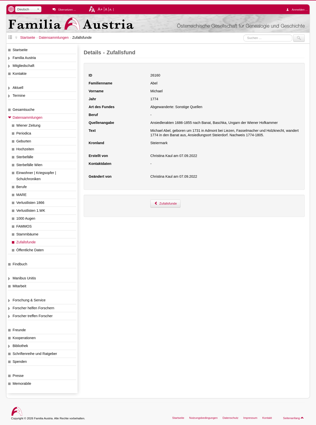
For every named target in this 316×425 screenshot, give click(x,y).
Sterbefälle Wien (29, 165)
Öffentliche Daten (30, 250)
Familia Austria (24, 58)
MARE (21, 195)
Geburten (23, 141)
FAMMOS (24, 226)
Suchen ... (243, 34)
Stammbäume (27, 234)
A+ (100, 9)
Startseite (20, 50)
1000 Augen (25, 218)
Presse (18, 376)
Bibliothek (20, 346)
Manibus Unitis (24, 278)
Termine (19, 95)
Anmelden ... (298, 9)
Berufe (21, 187)
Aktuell (18, 88)
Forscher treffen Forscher (33, 316)
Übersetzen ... (67, 9)
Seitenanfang (293, 418)
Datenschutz (230, 417)
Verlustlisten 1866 (30, 203)
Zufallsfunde (26, 242)
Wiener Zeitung (28, 125)
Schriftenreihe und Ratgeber (35, 354)
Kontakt (267, 417)
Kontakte (20, 74)
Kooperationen (24, 338)
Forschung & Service (29, 300)
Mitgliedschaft (23, 66)
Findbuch (20, 264)
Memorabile (22, 384)
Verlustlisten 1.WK (30, 210)
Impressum (250, 417)
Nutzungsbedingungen (203, 417)
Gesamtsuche (24, 110)
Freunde (19, 330)
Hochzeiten (25, 149)
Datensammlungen (27, 117)
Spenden (20, 362)
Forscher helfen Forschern (33, 308)
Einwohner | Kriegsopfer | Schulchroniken (36, 176)
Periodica (23, 133)
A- (110, 9)
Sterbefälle (24, 157)
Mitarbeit (19, 286)
